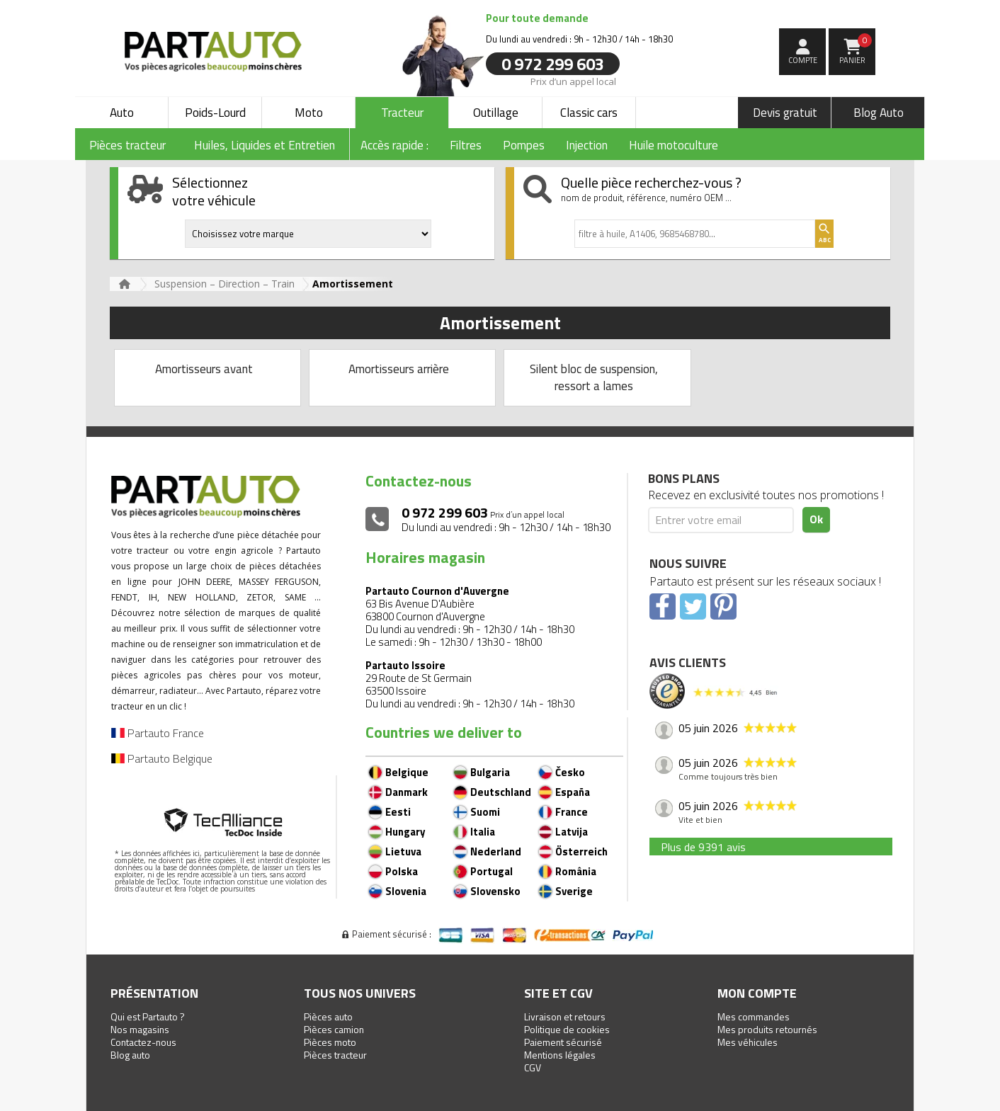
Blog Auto (878, 112)
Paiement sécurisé (563, 1042)
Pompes (524, 145)
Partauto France (157, 732)
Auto (122, 112)
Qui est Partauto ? (147, 1016)
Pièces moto (330, 1042)
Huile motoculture (673, 145)
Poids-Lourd (215, 112)
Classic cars (589, 112)
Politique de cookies (567, 1029)
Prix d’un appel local (573, 80)
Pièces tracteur (335, 1054)
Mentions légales (560, 1054)
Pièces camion (334, 1029)
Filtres (466, 145)
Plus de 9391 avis (703, 846)
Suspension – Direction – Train (224, 283)
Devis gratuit (785, 112)
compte (802, 60)
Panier (856, 49)
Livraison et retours (565, 1016)
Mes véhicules (747, 1042)
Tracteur (402, 112)
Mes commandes (753, 1016)
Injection (587, 145)
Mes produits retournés (767, 1029)
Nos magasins (139, 1029)
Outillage (495, 112)
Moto (309, 112)
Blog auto (130, 1054)
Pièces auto (328, 1016)
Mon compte (757, 993)
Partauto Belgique (161, 758)
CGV (532, 1067)
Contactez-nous (143, 1042)
